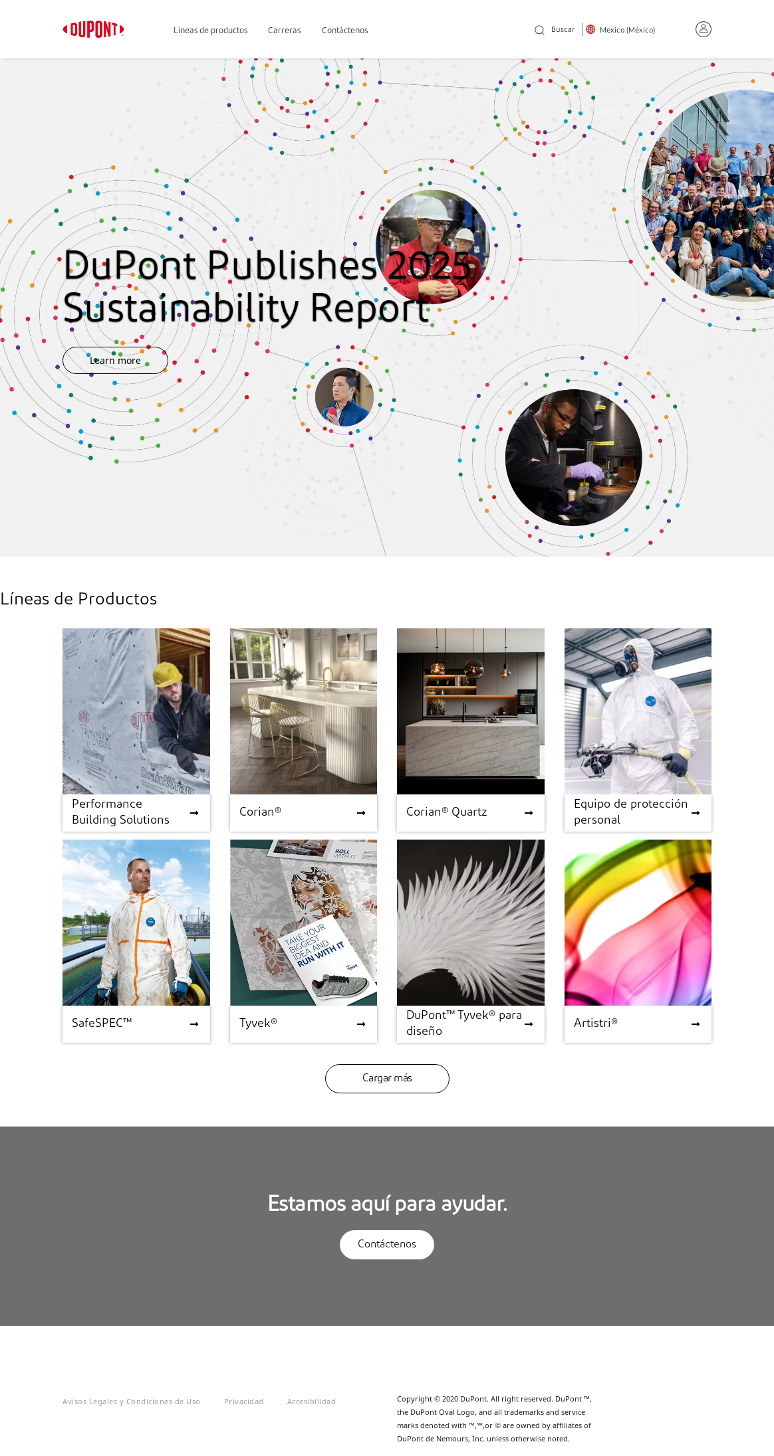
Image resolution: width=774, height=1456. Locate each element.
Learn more (115, 360)
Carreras (284, 31)
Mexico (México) (627, 31)
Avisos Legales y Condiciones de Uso (132, 1401)
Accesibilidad (311, 1401)
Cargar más (387, 1078)
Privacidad (244, 1401)
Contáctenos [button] (387, 1244)
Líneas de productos (210, 31)
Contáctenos (345, 31)
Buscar (555, 31)
